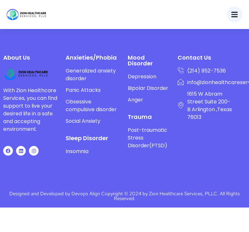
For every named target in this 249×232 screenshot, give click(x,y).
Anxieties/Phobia (91, 57)
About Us (16, 57)
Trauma (140, 117)
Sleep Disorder (87, 138)
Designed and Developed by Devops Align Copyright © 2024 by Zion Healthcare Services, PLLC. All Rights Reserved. (124, 196)
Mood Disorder (140, 60)
